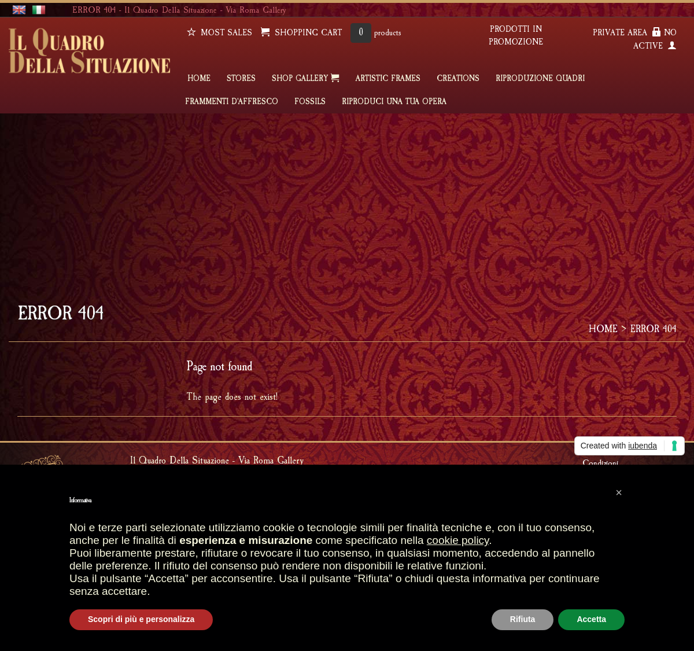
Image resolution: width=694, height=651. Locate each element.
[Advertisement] (347, 200)
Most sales (219, 32)
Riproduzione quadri (540, 78)
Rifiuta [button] (523, 619)
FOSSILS (310, 102)
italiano (39, 10)
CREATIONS (458, 78)
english (19, 10)
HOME (199, 78)
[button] (619, 492)
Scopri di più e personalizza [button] (141, 619)
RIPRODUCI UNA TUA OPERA (394, 102)
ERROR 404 (653, 329)
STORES (241, 78)
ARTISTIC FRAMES (388, 78)
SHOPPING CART (301, 32)
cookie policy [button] (458, 540)
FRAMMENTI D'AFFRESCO (231, 102)
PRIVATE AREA (627, 32)
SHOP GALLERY (305, 78)
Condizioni (600, 463)
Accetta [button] (591, 619)
